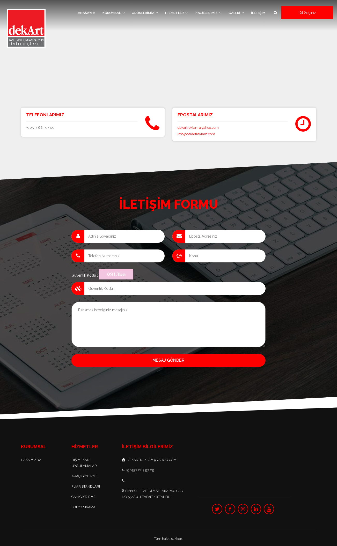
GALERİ (236, 13)
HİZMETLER (176, 13)
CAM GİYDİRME (83, 497)
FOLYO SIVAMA (83, 507)
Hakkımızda (31, 460)
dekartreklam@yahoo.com (198, 128)
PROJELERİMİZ (208, 13)
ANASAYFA (86, 13)
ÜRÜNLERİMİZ (145, 13)
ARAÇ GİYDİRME (84, 476)
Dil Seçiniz (307, 13)
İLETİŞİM (258, 13)
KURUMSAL (113, 13)
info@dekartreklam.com (196, 134)
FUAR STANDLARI (85, 486)
